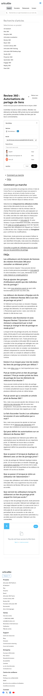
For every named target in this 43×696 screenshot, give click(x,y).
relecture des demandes (12, 404)
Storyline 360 (8, 34)
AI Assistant (7, 29)
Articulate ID (25, 220)
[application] (38, 691)
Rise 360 (6, 31)
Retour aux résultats (33, 96)
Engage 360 (7, 63)
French (7, 576)
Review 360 (7, 40)
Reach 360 (7, 43)
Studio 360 (7, 54)
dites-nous (14, 368)
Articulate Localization (10, 37)
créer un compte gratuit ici (17, 225)
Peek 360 (6, 68)
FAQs (9, 179)
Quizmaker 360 (8, 60)
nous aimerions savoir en (19, 288)
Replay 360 (7, 65)
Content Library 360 (10, 46)
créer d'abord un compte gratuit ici (16, 275)
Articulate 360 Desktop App (12, 51)
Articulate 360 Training (11, 48)
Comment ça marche (15, 175)
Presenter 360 (8, 57)
